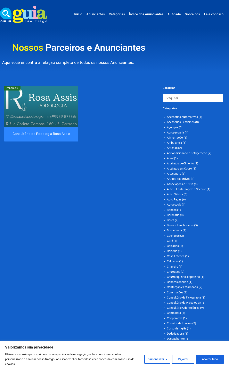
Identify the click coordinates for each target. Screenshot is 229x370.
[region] (114, 355)
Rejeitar (183, 359)
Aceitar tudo (210, 359)
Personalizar (156, 359)
